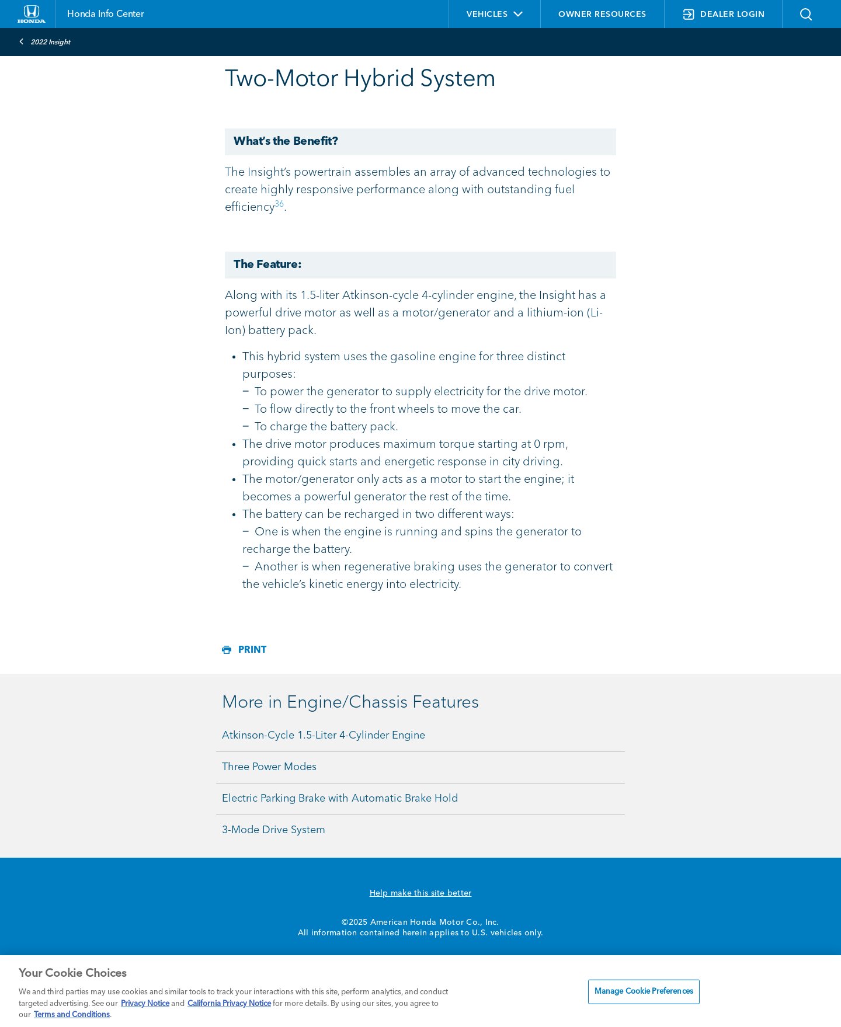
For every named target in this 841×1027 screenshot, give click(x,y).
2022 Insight (44, 41)
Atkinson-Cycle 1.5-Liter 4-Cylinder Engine (323, 735)
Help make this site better (421, 893)
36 (279, 204)
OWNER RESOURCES (602, 15)
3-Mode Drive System (273, 830)
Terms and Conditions (72, 1015)
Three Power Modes (269, 767)
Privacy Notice (145, 1004)
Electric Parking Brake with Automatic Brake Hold (340, 798)
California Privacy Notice (229, 1004)
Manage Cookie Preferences (644, 991)
